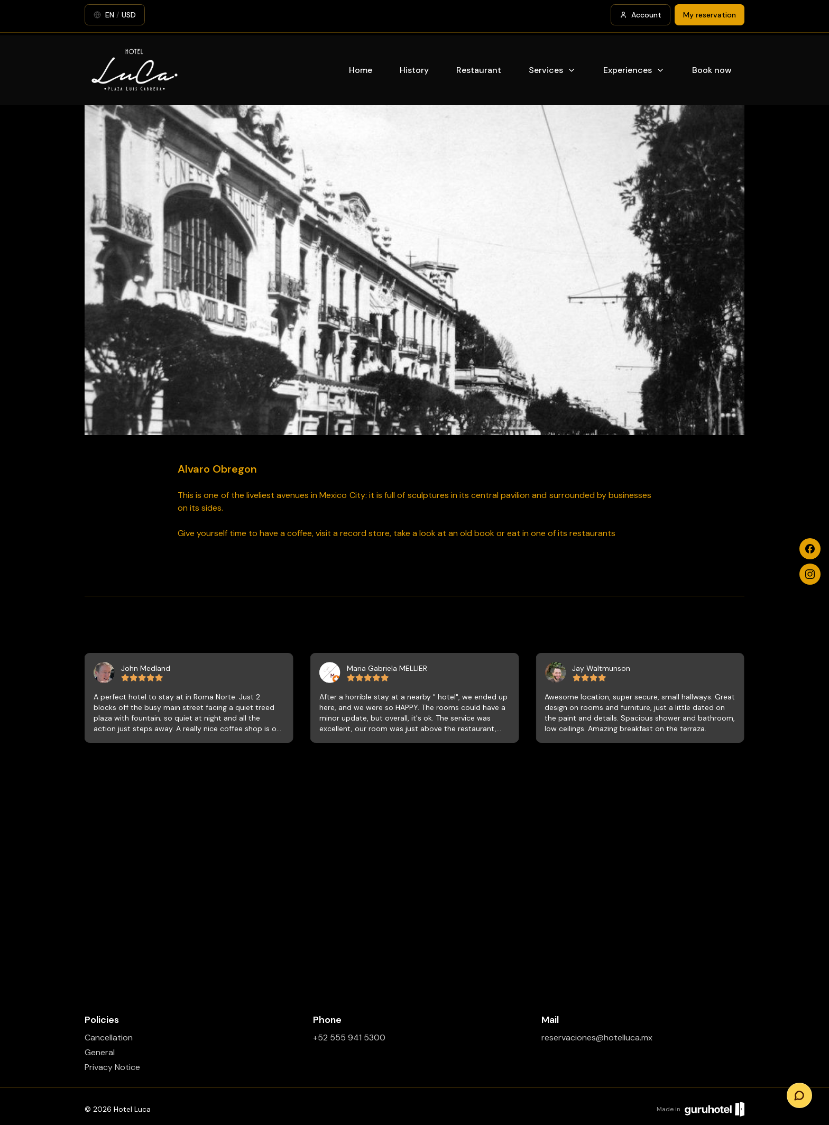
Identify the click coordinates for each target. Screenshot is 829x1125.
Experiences (634, 70)
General (100, 1052)
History (414, 70)
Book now (712, 70)
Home (360, 70)
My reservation (709, 15)
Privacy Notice (112, 1067)
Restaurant (478, 70)
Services (552, 70)
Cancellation (109, 1037)
